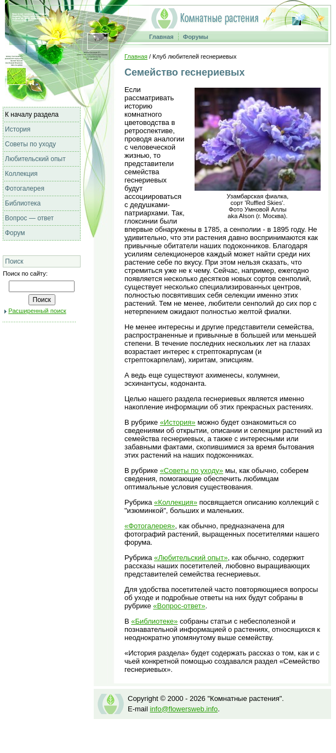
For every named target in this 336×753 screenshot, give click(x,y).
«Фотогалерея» (149, 526)
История (18, 129)
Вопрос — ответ (29, 218)
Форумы (195, 36)
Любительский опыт (35, 159)
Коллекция (21, 174)
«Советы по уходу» (191, 470)
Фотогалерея (24, 188)
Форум (15, 233)
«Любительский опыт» (190, 558)
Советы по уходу (30, 144)
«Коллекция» (175, 502)
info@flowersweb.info (184, 709)
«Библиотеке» (154, 621)
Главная (161, 36)
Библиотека (23, 203)
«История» (178, 422)
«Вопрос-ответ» (179, 606)
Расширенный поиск (37, 310)
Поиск (14, 261)
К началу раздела (32, 114)
